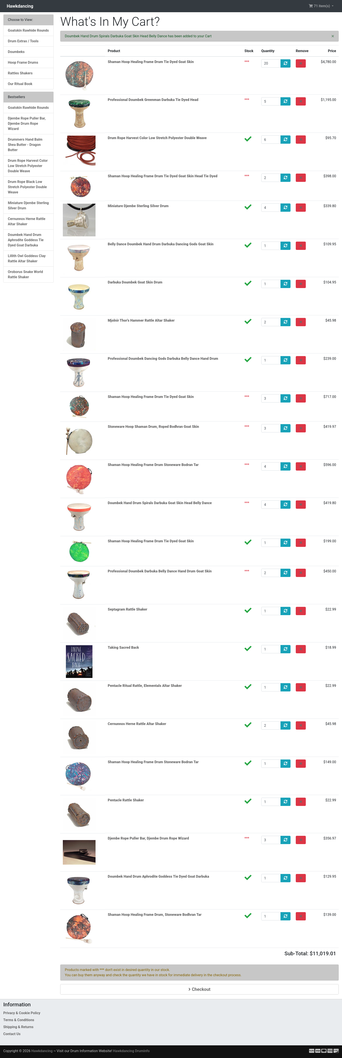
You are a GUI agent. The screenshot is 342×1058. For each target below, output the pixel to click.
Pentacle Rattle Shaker (126, 800)
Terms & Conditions (18, 1020)
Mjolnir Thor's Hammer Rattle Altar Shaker (141, 320)
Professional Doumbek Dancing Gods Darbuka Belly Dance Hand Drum (163, 359)
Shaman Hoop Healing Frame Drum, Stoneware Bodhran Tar (155, 915)
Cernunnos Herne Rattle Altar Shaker (137, 724)
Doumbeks (16, 52)
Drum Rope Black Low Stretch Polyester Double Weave (27, 187)
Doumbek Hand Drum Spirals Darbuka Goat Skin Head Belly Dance (160, 503)
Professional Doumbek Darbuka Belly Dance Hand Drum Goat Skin (160, 571)
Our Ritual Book (20, 84)
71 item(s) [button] (320, 6)
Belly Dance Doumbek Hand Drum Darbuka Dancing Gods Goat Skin (161, 244)
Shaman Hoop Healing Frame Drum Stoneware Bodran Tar (153, 465)
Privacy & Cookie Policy (21, 1013)
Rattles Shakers (20, 73)
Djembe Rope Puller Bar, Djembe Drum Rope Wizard (148, 838)
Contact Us (12, 1034)
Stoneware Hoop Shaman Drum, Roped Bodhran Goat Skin (153, 427)
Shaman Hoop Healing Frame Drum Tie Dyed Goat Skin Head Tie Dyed (162, 176)
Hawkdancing (20, 6)
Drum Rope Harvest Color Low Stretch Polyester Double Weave (157, 138)
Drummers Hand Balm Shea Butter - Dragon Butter (25, 144)
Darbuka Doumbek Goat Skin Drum (135, 282)
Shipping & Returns (18, 1027)
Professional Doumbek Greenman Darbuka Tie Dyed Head (153, 100)
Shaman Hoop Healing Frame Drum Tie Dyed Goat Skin (151, 62)
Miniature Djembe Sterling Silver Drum (138, 206)
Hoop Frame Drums (23, 62)
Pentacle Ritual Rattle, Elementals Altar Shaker (145, 686)
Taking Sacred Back (123, 647)
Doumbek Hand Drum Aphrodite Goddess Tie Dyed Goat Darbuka (158, 876)
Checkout (199, 989)
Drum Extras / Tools (23, 41)
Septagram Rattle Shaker (127, 609)
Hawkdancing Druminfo (131, 1051)
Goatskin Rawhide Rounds (28, 30)
